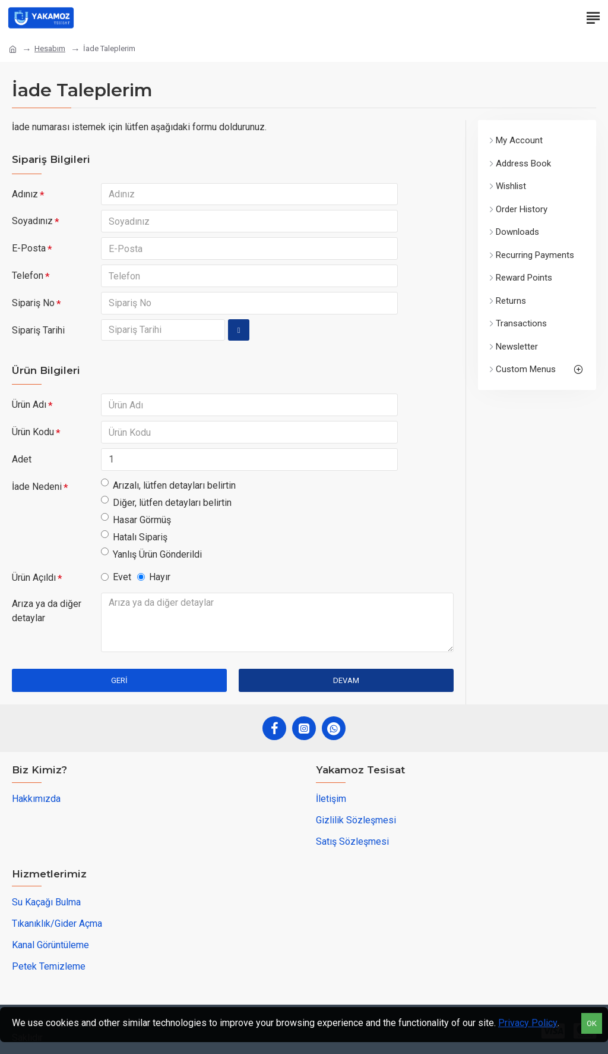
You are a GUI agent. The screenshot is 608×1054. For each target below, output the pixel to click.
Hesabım (49, 48)
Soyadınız (32, 221)
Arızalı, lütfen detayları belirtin (168, 485)
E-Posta (29, 248)
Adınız (25, 194)
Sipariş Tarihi (38, 330)
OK (592, 1023)
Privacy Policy (528, 1022)
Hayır (153, 577)
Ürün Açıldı (34, 578)
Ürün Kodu (33, 432)
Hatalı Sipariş (134, 537)
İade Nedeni (37, 487)
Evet (116, 577)
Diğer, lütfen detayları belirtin (166, 502)
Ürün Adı (29, 405)
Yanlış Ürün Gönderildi (151, 554)
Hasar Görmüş (136, 520)
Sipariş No (33, 303)
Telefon (27, 276)
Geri (119, 681)
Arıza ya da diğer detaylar (46, 611)
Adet (21, 459)
